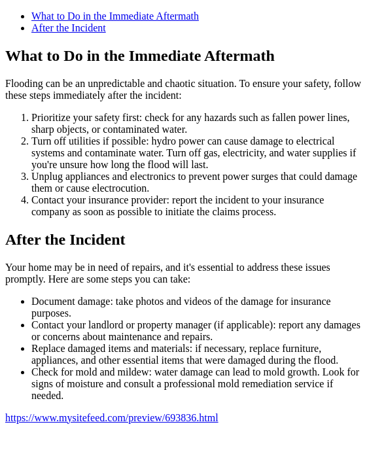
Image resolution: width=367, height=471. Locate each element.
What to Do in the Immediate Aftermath (115, 16)
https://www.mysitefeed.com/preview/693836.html (111, 417)
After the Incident (68, 27)
